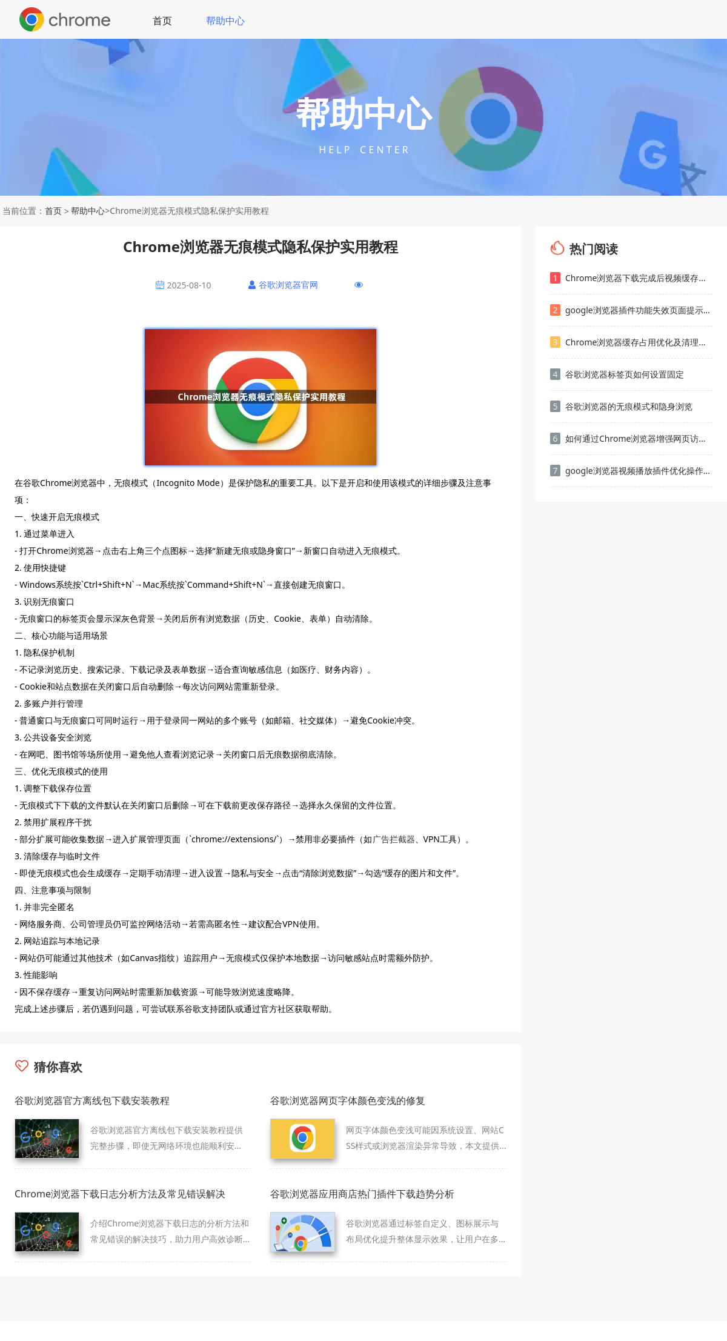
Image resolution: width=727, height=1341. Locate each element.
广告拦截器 (394, 839)
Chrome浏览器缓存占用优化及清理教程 (631, 342)
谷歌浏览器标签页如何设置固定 (617, 374)
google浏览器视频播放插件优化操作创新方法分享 (631, 470)
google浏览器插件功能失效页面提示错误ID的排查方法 (631, 310)
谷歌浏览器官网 (288, 284)
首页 (162, 20)
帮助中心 (225, 20)
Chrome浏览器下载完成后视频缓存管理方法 (631, 278)
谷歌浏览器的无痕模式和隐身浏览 (621, 406)
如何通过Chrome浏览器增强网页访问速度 (631, 438)
